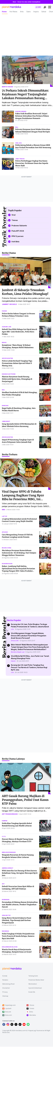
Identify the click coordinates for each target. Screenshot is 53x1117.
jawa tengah (20, 158)
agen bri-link (6, 326)
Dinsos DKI (15, 640)
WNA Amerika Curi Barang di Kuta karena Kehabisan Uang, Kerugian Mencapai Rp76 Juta (20, 873)
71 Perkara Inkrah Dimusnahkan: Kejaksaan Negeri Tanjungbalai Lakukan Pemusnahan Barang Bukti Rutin (25, 96)
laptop (4, 516)
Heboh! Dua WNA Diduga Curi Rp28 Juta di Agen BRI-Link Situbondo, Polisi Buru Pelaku (19, 331)
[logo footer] (11, 968)
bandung (5, 405)
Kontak (4, 976)
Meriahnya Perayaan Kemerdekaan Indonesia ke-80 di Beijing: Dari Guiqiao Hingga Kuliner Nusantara (19, 552)
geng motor (6, 915)
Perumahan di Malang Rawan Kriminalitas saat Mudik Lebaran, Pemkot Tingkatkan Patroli (20, 904)
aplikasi (5, 532)
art (3, 884)
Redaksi (5, 980)
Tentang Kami (33, 976)
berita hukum (7, 87)
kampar (4, 820)
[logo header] (11, 7)
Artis (22, 12)
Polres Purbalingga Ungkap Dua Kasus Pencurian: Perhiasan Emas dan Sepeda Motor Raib (31, 163)
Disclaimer (6, 988)
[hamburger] (49, 7)
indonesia (5, 931)
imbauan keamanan (9, 852)
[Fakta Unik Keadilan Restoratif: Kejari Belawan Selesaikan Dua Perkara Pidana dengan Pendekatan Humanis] (8, 116)
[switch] (38, 7)
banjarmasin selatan (9, 947)
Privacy (5, 992)
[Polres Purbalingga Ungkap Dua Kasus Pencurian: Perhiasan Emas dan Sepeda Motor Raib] (8, 164)
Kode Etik (31, 992)
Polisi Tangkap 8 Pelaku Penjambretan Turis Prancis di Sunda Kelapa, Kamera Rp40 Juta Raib (18, 936)
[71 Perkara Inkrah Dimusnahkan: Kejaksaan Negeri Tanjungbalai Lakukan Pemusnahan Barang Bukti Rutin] (27, 71)
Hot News (13, 12)
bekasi (4, 342)
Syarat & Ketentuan (35, 988)
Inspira (36, 12)
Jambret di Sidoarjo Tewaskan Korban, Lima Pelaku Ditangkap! (25, 292)
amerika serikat (7, 868)
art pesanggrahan (10, 814)
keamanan (5, 899)
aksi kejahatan (7, 358)
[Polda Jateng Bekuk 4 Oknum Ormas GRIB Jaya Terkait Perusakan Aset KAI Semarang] (8, 148)
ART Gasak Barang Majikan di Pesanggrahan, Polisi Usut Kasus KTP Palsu (25, 799)
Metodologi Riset (8, 984)
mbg (3, 509)
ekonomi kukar (7, 563)
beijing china (6, 548)
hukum (4, 311)
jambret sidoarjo (9, 304)
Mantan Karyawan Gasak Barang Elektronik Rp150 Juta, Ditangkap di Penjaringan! (17, 379)
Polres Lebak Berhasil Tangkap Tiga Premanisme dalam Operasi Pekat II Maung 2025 (17, 363)
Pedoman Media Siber (36, 980)
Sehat (43, 12)
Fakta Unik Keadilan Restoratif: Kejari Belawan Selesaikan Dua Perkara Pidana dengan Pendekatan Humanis (32, 116)
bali (16, 127)
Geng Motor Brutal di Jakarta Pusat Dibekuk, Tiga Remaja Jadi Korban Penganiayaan (16, 920)
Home (4, 12)
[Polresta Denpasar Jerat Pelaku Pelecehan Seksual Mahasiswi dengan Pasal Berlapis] (8, 132)
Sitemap (5, 996)
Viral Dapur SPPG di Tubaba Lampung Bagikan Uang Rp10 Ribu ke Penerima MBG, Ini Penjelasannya (23, 497)
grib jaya (18, 143)
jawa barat (6, 421)
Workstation (32, 984)
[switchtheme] (45, 7)
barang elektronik (8, 374)
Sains (28, 12)
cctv (12, 629)
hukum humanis (20, 111)
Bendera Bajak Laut (18, 652)
